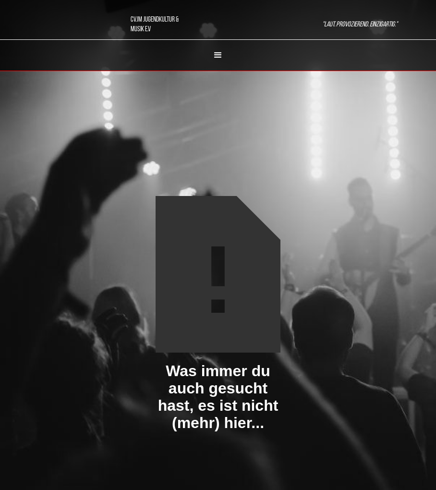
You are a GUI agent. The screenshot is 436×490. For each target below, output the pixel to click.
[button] (218, 55)
